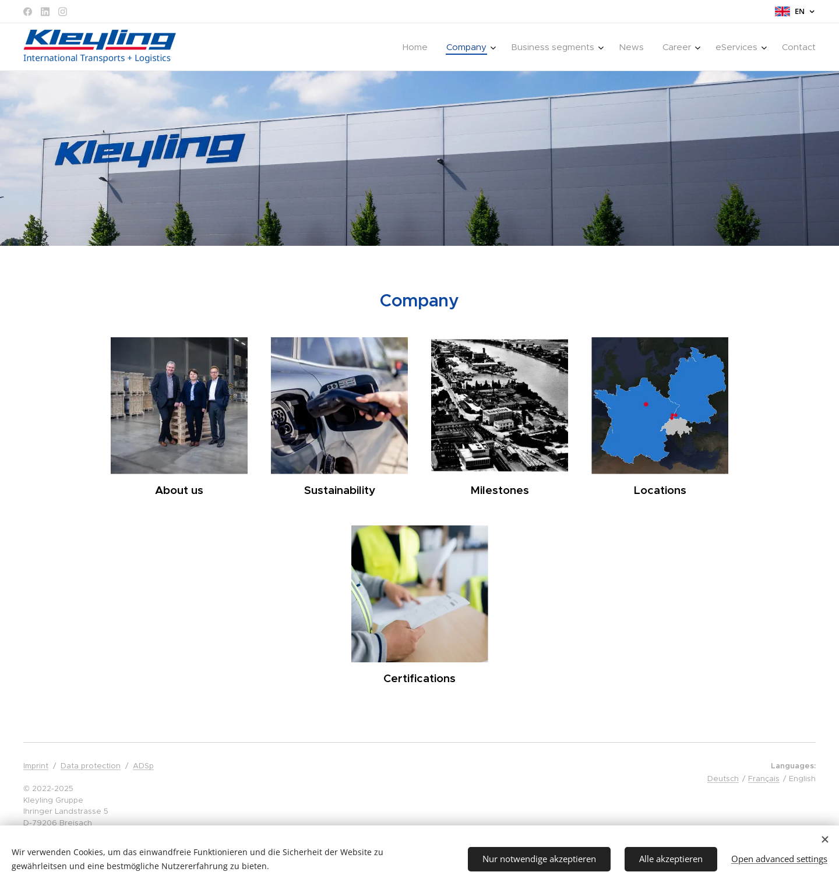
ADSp (143, 766)
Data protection (91, 766)
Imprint (35, 766)
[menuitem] (418, 47)
